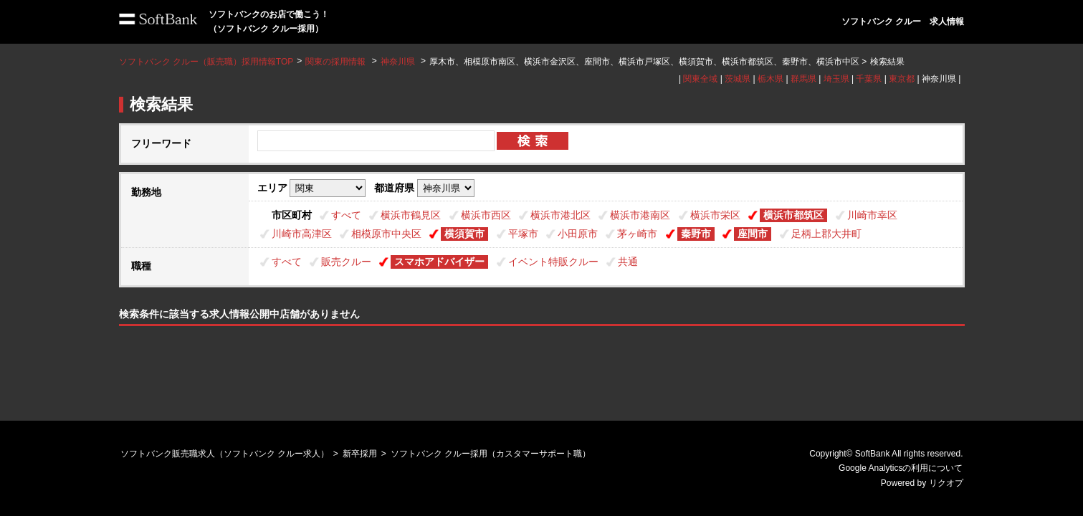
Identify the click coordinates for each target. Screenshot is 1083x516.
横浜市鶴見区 (411, 215)
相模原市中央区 (386, 233)
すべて (346, 215)
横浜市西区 (486, 215)
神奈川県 (398, 62)
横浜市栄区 (715, 215)
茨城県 (737, 79)
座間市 (753, 233)
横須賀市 (464, 233)
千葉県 (869, 79)
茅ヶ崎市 (637, 233)
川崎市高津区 (302, 233)
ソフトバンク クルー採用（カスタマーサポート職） (491, 454)
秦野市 (696, 233)
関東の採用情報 (336, 62)
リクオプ (946, 483)
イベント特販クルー (553, 261)
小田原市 (578, 233)
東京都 (902, 79)
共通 (628, 261)
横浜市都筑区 (793, 215)
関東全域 (700, 79)
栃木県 (770, 79)
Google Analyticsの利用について (901, 468)
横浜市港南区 (640, 215)
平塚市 (523, 233)
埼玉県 (836, 79)
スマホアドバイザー (439, 261)
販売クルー (346, 261)
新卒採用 (360, 454)
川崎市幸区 (872, 215)
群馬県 (803, 79)
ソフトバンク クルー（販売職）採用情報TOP (206, 62)
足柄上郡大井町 (826, 233)
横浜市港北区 (560, 215)
